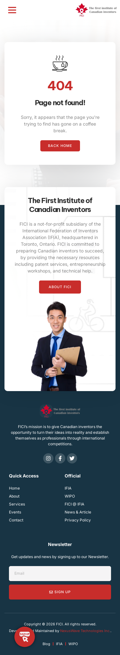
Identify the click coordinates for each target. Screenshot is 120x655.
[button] (12, 10)
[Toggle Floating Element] (24, 637)
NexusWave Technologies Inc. (85, 631)
